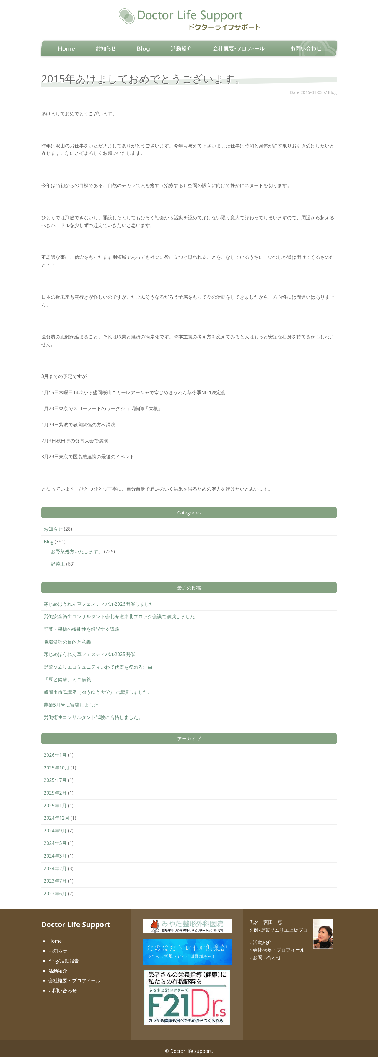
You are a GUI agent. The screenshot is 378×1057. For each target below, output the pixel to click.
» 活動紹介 (260, 937)
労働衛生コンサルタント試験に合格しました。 (93, 712)
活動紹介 (57, 965)
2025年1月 (55, 800)
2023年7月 (55, 876)
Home (55, 936)
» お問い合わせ (265, 952)
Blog (332, 87)
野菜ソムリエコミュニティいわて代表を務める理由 (98, 662)
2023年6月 (55, 888)
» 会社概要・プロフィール (277, 944)
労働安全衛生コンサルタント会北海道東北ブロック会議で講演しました (119, 611)
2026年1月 (55, 750)
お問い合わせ (62, 985)
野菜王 (58, 559)
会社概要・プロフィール (74, 975)
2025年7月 (55, 775)
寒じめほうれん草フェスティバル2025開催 (89, 649)
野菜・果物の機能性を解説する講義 (81, 624)
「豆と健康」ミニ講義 (67, 674)
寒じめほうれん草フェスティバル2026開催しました (99, 599)
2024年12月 (56, 813)
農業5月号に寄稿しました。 (73, 699)
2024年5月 (55, 838)
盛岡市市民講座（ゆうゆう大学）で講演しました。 (98, 687)
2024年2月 (55, 863)
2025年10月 (56, 762)
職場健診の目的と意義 (67, 637)
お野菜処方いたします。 (77, 546)
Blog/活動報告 (63, 955)
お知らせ (53, 524)
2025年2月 (55, 788)
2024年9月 (55, 825)
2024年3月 (55, 850)
